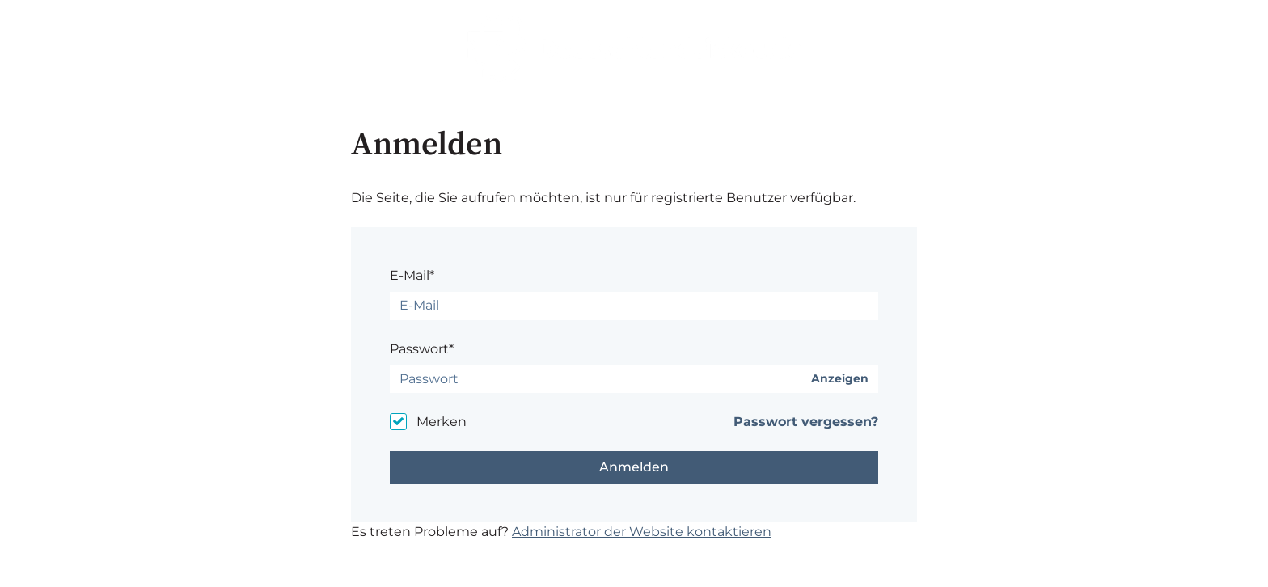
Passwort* (422, 349)
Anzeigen (840, 379)
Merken (441, 421)
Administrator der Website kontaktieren (641, 531)
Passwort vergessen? (805, 421)
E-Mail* (412, 275)
